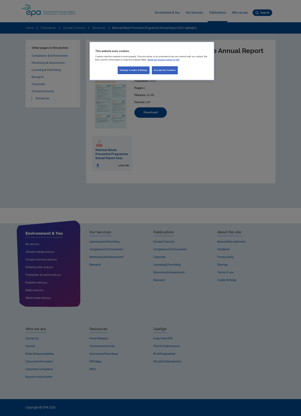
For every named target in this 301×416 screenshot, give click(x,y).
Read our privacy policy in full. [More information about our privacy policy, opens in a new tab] (164, 59)
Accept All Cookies (165, 70)
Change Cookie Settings (134, 70)
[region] (151, 61)
